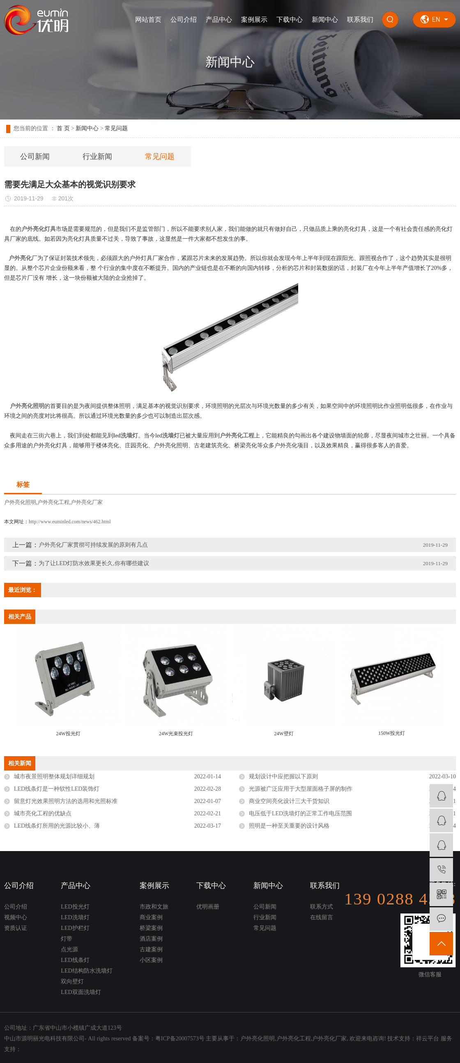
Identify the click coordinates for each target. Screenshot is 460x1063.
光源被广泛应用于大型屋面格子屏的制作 (300, 789)
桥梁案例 (151, 928)
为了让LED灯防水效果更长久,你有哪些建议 (94, 563)
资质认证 (15, 928)
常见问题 (116, 128)
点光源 (69, 949)
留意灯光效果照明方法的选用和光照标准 (65, 801)
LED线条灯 (75, 960)
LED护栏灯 (75, 928)
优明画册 (207, 907)
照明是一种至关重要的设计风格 (289, 826)
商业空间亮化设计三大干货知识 (289, 801)
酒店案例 (151, 939)
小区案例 (151, 960)
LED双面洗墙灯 (81, 992)
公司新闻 (35, 156)
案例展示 (254, 19)
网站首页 (148, 19)
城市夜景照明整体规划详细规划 (54, 776)
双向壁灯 (72, 981)
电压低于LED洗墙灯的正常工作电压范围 (300, 813)
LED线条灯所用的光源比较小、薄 (57, 826)
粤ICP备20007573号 (180, 1038)
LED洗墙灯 (75, 917)
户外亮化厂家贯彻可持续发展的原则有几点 (93, 545)
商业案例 (151, 917)
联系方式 (321, 907)
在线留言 (321, 917)
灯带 (66, 939)
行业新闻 (97, 156)
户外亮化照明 (20, 502)
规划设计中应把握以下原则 (283, 776)
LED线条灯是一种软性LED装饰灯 (56, 789)
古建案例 (151, 949)
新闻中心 (325, 19)
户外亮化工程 (53, 502)
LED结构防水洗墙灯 (86, 971)
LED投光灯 (75, 907)
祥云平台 (427, 1038)
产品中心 (219, 19)
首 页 (63, 128)
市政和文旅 (154, 907)
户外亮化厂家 (87, 502)
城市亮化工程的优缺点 (42, 813)
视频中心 (15, 917)
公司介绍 (183, 19)
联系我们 (360, 19)
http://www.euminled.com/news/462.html (70, 522)
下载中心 (289, 19)
